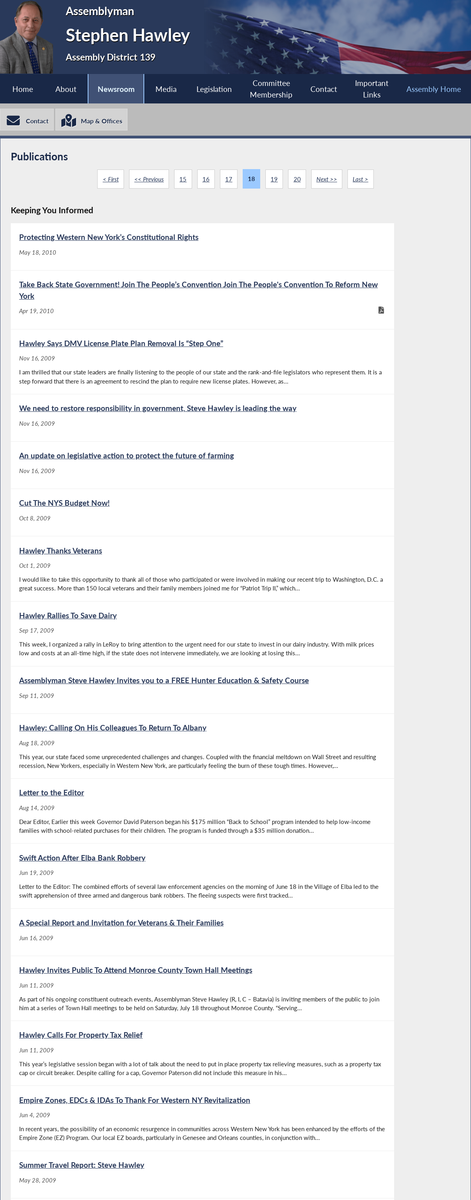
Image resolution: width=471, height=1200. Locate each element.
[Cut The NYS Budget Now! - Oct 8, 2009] (347, 421)
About (65, 89)
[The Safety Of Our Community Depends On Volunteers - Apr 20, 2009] (347, 1057)
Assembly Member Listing (138, 1184)
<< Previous (147, 180)
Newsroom (114, 89)
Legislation (214, 89)
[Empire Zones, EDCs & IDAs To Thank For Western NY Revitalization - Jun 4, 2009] (347, 872)
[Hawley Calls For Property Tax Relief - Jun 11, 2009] (123, 872)
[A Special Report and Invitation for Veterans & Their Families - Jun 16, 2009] (123, 772)
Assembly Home (48, 1184)
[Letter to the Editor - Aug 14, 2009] (123, 677)
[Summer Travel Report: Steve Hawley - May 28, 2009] (123, 967)
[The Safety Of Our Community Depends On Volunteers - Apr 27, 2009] (123, 1057)
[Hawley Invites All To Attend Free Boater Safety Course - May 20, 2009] (347, 967)
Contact (324, 89)
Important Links (372, 89)
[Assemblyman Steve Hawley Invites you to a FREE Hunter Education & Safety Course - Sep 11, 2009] (123, 587)
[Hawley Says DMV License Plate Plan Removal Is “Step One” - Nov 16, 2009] (123, 339)
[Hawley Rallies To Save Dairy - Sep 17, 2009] (347, 498)
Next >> (328, 180)
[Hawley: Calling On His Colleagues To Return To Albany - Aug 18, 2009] (347, 587)
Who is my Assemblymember (246, 1184)
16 (205, 180)
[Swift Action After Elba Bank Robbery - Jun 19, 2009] (347, 677)
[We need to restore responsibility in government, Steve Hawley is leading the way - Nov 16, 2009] (347, 339)
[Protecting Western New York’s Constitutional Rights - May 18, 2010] (123, 257)
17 (228, 180)
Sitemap (328, 1184)
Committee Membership (271, 89)
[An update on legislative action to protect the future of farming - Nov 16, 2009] (123, 421)
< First (109, 180)
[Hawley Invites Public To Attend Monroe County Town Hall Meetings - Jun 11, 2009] (347, 772)
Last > (362, 180)
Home (21, 89)
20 (298, 180)
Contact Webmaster (397, 1184)
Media (165, 89)
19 (274, 180)
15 (182, 180)
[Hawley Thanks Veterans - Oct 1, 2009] (123, 498)
